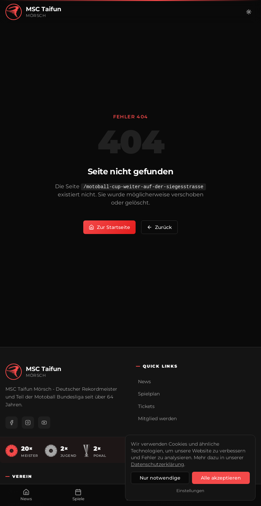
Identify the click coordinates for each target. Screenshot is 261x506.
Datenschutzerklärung (157, 464)
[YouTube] (44, 422)
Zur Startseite (109, 227)
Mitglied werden (157, 418)
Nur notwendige (160, 478)
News (144, 381)
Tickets (146, 406)
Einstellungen (190, 490)
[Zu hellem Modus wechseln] (249, 12)
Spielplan (149, 394)
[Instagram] (28, 422)
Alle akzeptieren (221, 478)
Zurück (159, 227)
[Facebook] (11, 422)
